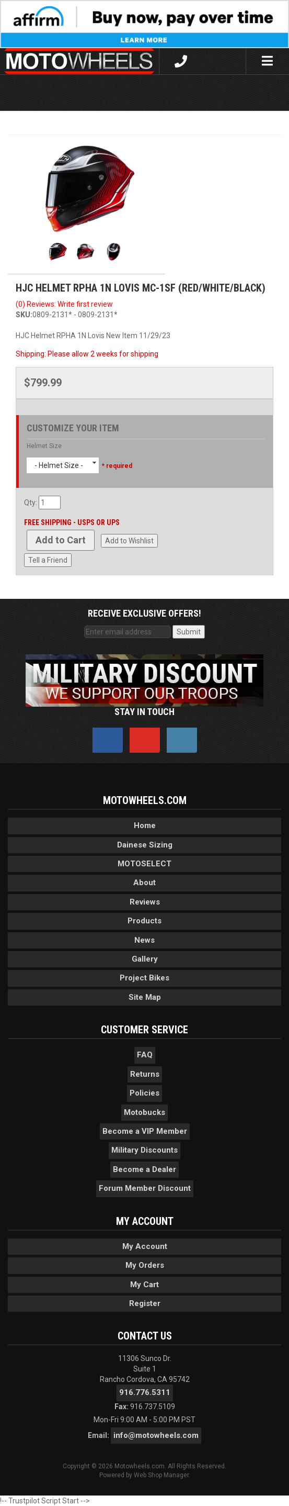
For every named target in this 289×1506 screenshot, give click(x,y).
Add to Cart (61, 539)
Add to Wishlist (129, 541)
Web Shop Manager (161, 1475)
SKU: (24, 314)
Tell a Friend (47, 560)
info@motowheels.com (156, 1435)
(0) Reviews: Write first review (64, 304)
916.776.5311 (144, 1392)
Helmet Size (44, 446)
